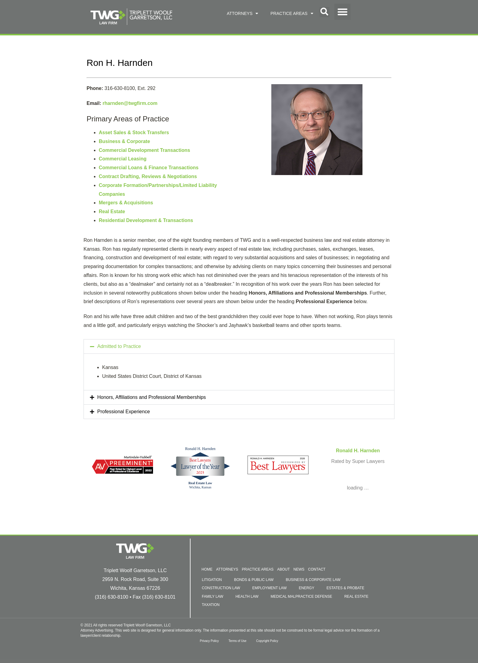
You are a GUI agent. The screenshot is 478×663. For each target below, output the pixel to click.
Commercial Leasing (123, 158)
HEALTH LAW (246, 596)
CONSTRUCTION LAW (221, 588)
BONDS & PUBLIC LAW (254, 580)
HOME (207, 569)
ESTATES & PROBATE (345, 588)
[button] (324, 12)
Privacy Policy (206, 641)
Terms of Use (238, 641)
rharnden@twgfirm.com (129, 103)
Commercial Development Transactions (144, 150)
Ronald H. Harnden (358, 450)
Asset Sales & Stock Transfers (134, 132)
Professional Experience (123, 411)
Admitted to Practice (119, 346)
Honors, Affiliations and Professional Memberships (151, 397)
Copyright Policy (269, 641)
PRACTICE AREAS (291, 13)
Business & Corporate (124, 141)
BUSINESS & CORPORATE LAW (313, 580)
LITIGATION (212, 580)
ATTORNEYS (242, 13)
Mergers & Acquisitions (126, 202)
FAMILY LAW (212, 596)
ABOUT (283, 569)
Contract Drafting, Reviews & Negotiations (148, 176)
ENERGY (306, 588)
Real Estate (112, 211)
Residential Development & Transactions (146, 220)
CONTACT (317, 569)
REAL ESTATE (356, 596)
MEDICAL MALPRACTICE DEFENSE (301, 596)
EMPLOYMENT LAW (269, 588)
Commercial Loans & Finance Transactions (148, 167)
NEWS (299, 569)
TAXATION (210, 605)
